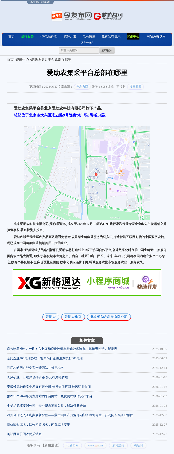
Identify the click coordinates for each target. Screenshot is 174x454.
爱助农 (51, 317)
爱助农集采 (73, 317)
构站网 (138, 445)
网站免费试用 (156, 36)
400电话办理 (49, 36)
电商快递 (89, 36)
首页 (11, 36)
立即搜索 (107, 50)
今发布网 (82, 86)
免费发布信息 (111, 36)
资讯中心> (23, 59)
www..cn (95, 445)
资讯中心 (133, 36)
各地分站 (87, 42)
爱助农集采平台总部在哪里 (51, 59)
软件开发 (70, 36)
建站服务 (27, 36)
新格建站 (118, 445)
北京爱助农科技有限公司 (108, 317)
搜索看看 (135, 86)
